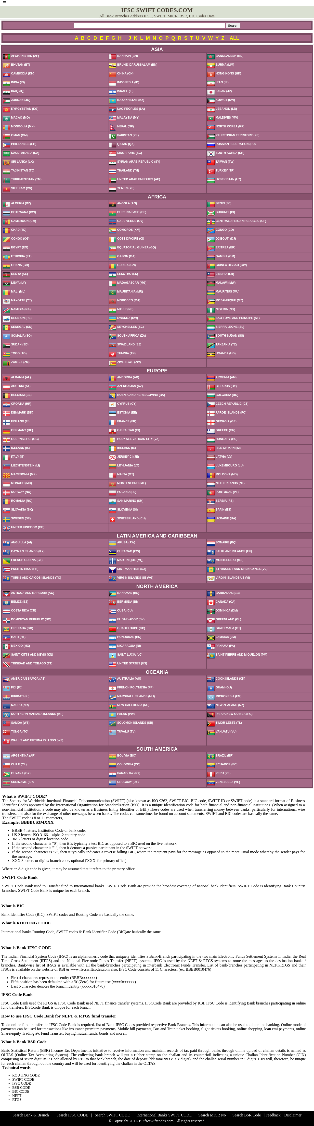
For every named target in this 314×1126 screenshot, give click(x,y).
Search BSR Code (247, 1115)
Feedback (272, 1115)
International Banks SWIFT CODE (164, 1115)
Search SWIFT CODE (112, 1115)
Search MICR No (212, 1115)
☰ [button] (4, 3)
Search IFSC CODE (72, 1115)
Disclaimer (292, 1115)
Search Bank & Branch (31, 1115)
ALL (234, 38)
